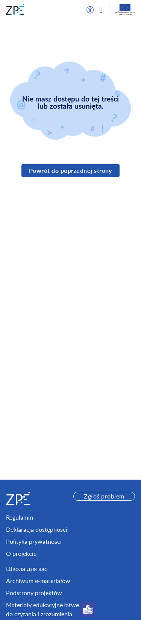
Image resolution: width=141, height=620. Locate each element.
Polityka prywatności (34, 541)
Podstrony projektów (34, 592)
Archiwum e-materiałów (38, 580)
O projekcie (21, 553)
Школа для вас (26, 568)
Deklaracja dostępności (36, 529)
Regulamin (19, 517)
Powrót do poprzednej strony (70, 170)
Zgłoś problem (104, 496)
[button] (90, 10)
